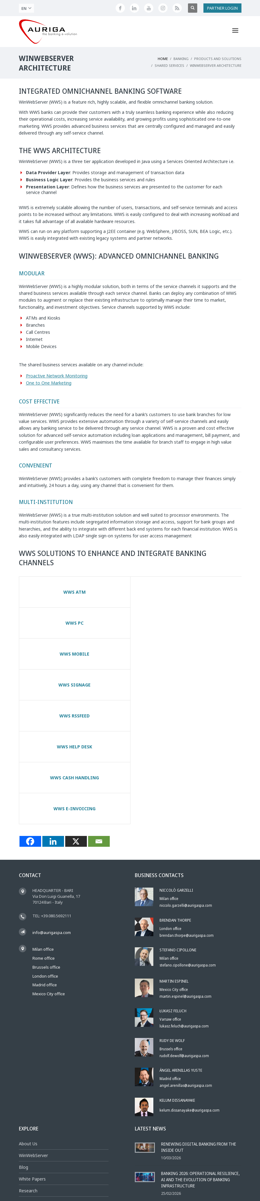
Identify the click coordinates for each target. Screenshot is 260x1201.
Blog (23, 1043)
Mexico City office (48, 870)
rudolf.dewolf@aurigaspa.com (184, 932)
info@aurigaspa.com (51, 808)
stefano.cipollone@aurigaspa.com (188, 841)
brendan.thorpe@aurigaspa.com (187, 811)
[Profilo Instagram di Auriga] (163, 8)
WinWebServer (33, 1032)
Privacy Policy (148, 1181)
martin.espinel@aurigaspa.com (185, 872)
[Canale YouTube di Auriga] (148, 8)
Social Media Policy (221, 1181)
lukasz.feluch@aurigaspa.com (184, 902)
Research (28, 1067)
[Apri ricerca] (192, 8)
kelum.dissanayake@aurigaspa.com (190, 986)
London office (45, 852)
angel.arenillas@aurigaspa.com (186, 961)
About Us (28, 1020)
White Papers (32, 1055)
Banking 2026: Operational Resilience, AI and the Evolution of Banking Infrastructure (200, 1056)
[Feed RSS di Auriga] (177, 8)
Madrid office (44, 861)
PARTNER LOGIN (222, 8)
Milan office (43, 825)
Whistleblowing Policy (182, 1181)
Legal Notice (122, 1181)
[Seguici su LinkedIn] (134, 8)
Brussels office (46, 843)
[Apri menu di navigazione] (235, 31)
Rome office (43, 834)
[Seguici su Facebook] (120, 8)
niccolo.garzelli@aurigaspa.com (186, 781)
